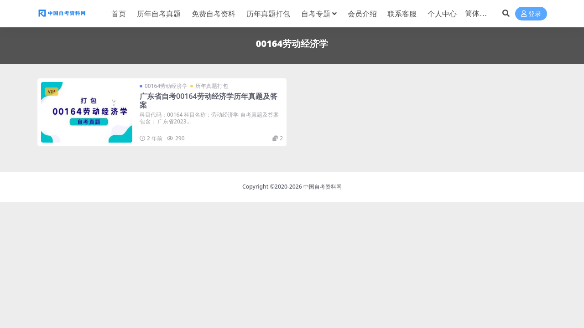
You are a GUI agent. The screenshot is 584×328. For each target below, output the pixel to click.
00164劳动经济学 (166, 86)
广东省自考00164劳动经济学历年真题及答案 (208, 100)
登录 (531, 13)
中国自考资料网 (322, 186)
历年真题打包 (211, 86)
